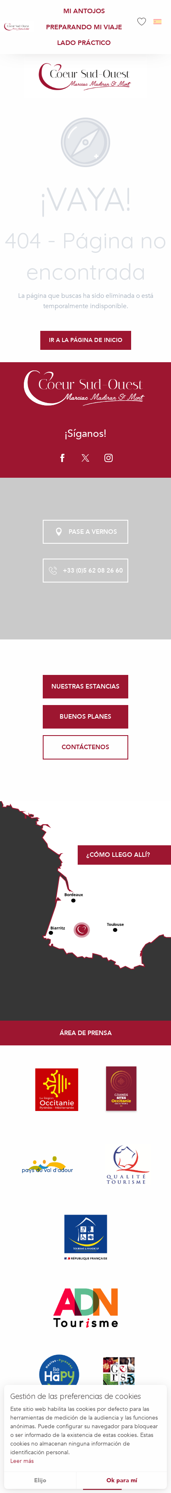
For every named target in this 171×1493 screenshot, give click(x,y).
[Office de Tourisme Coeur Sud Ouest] (85, 77)
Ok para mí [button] (121, 1480)
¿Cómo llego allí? (118, 855)
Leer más (22, 1461)
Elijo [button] (40, 1480)
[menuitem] (17, 27)
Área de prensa (86, 1033)
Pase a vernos (85, 532)
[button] (158, 21)
